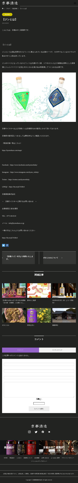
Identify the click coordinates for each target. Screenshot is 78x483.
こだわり (19, 458)
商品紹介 (12, 458)
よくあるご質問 (55, 458)
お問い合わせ (45, 458)
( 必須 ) (12, 361)
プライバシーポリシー (68, 458)
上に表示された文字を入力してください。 (39, 401)
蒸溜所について (28, 458)
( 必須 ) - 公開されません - (13, 367)
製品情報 (7, 14)
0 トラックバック (57, 350)
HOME (6, 458)
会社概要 (36, 458)
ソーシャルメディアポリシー (39, 461)
